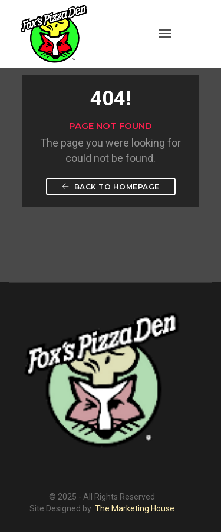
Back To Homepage (111, 186)
